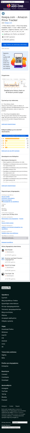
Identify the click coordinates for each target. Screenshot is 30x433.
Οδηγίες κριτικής (7, 321)
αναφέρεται (18, 409)
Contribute (5, 377)
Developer (5, 380)
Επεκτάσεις (6, 8)
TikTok (4, 394)
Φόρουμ (4, 315)
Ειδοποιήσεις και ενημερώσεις (10, 218)
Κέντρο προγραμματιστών (10, 306)
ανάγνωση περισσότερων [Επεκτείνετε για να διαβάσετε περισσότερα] (9, 124)
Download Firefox (8, 329)
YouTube (4, 391)
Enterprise (5, 366)
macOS (4, 335)
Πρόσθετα (5, 295)
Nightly (4, 355)
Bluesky (4, 397)
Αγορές (21, 218)
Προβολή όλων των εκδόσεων (10, 233)
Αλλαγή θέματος (6, 425)
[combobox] (12, 2)
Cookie (11, 406)
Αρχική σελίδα (6, 196)
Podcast (4, 400)
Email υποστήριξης (7, 200)
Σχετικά (4, 298)
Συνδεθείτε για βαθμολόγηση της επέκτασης (15, 135)
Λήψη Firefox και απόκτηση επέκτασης (15, 44)
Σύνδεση (27, 2)
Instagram (5, 388)
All (2, 347)
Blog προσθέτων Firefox (10, 300)
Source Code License (7, 223)
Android (4, 341)
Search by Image (10, 265)
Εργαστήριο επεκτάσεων (10, 303)
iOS (3, 338)
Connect (4, 374)
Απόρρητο (4, 406)
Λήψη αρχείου (5, 48)
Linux (3, 344)
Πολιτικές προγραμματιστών (11, 309)
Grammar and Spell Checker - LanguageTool (14, 258)
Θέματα (14, 8)
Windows (5, 332)
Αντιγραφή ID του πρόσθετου (10, 201)
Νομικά (17, 406)
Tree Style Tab (9, 273)
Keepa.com (8, 23)
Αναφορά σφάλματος (9, 318)
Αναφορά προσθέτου (7, 242)
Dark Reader (9, 250)
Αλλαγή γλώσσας (6, 422)
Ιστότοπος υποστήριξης (8, 198)
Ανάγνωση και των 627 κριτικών (10, 150)
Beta (3, 358)
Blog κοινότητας (7, 312)
